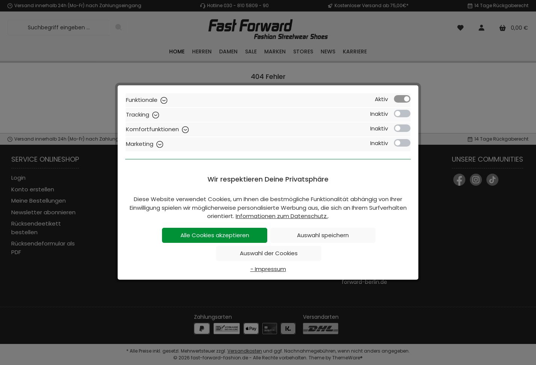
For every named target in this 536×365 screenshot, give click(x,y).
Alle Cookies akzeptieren (214, 235)
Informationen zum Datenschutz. (282, 216)
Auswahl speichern (323, 235)
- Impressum (268, 269)
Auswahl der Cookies (269, 253)
